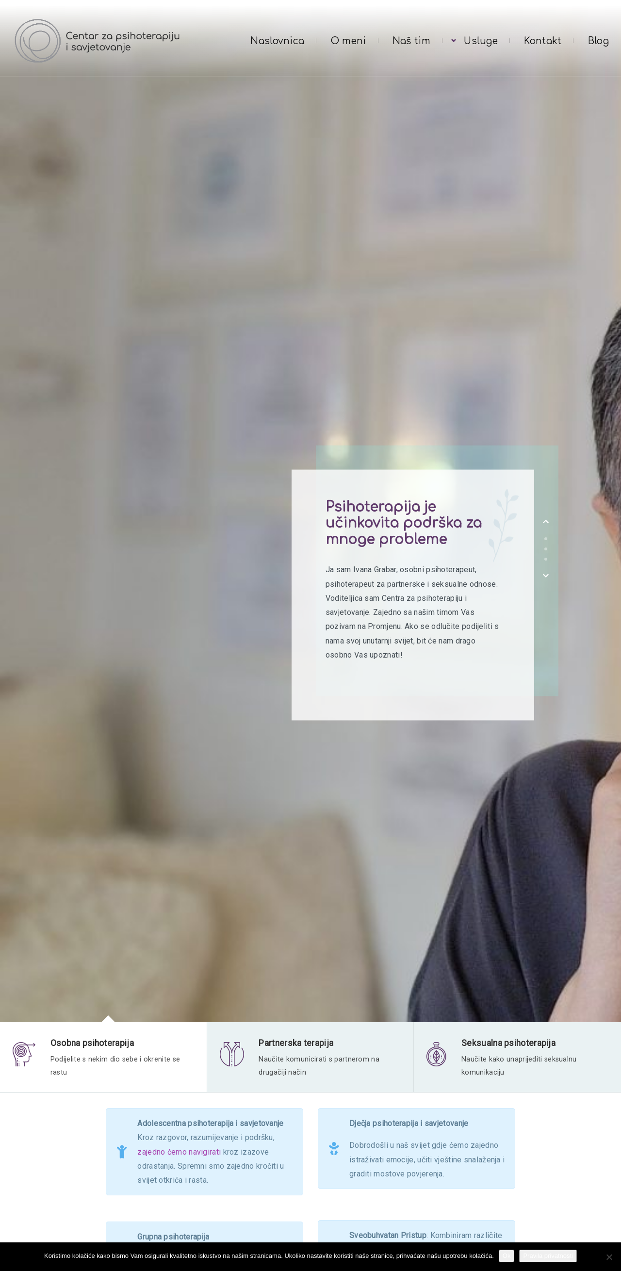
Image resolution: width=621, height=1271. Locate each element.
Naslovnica (277, 41)
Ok (507, 1255)
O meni (348, 41)
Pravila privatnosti (548, 1255)
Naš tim (411, 41)
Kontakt (542, 41)
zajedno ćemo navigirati (179, 1155)
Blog (598, 41)
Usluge (481, 41)
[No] (609, 1257)
